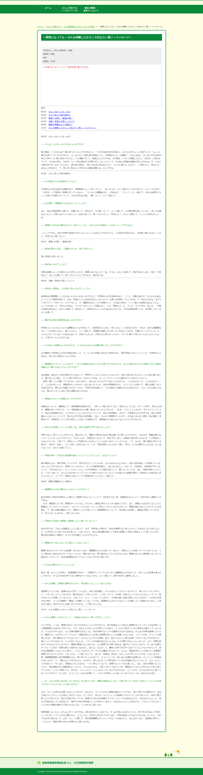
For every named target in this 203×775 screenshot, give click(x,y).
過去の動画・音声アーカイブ (90, 9)
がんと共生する (69, 9)
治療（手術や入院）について (62, 121)
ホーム (48, 8)
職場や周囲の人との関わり (61, 124)
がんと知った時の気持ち (60, 115)
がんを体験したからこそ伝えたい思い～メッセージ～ (73, 128)
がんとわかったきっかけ (60, 112)
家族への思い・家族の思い (61, 118)
